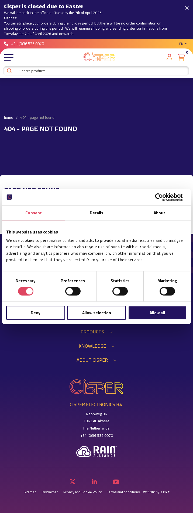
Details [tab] (97, 213)
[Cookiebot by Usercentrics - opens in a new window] (163, 197)
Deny (35, 313)
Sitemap (30, 492)
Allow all (157, 313)
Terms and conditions (123, 492)
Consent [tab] (33, 213)
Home (8, 117)
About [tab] (160, 213)
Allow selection (96, 313)
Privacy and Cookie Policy (82, 492)
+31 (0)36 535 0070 (24, 44)
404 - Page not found (37, 117)
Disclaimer (50, 492)
